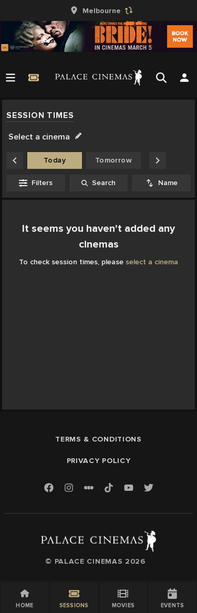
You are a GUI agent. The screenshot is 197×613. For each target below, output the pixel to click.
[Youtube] (128, 488)
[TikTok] (108, 487)
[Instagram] (69, 488)
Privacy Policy (99, 460)
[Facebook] (49, 488)
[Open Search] (161, 77)
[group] (98, 10)
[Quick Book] (33, 77)
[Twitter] (148, 488)
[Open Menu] (10, 77)
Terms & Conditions (98, 439)
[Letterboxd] (89, 487)
